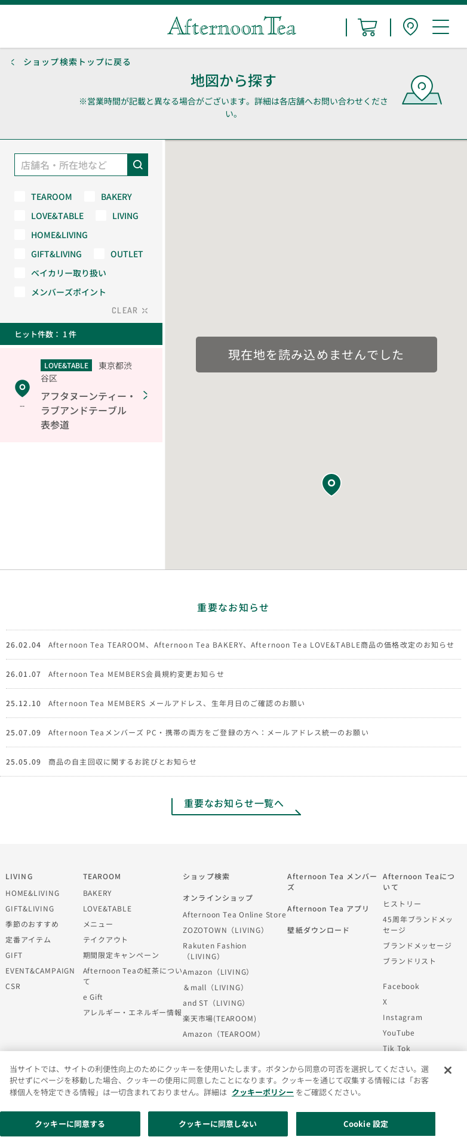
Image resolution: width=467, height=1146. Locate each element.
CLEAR (125, 310)
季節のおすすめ (32, 924)
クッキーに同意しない (218, 1123)
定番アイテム (28, 939)
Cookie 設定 (365, 1123)
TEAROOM (102, 876)
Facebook (401, 986)
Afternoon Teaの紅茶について (133, 975)
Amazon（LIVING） (218, 971)
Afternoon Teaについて (419, 881)
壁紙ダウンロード (318, 930)
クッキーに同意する (70, 1123)
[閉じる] (448, 1070)
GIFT (14, 955)
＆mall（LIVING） (215, 987)
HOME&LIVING (32, 893)
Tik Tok (396, 1048)
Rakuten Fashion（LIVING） (215, 950)
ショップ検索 (206, 876)
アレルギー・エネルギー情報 (132, 1012)
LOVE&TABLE (107, 908)
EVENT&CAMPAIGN (40, 970)
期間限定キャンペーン (121, 955)
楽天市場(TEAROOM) (219, 1018)
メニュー (98, 924)
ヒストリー (402, 903)
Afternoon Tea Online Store (234, 914)
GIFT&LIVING (29, 908)
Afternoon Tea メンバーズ (332, 881)
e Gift (93, 996)
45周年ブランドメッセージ (418, 924)
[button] (331, 485)
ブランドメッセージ (417, 945)
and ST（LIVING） (216, 1002)
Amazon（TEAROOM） (224, 1033)
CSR (12, 986)
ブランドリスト (409, 961)
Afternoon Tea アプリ (328, 908)
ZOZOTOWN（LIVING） (225, 930)
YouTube (398, 1032)
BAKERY (97, 893)
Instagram (402, 1017)
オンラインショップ (218, 897)
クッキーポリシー (263, 1092)
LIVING (19, 876)
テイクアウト (106, 939)
